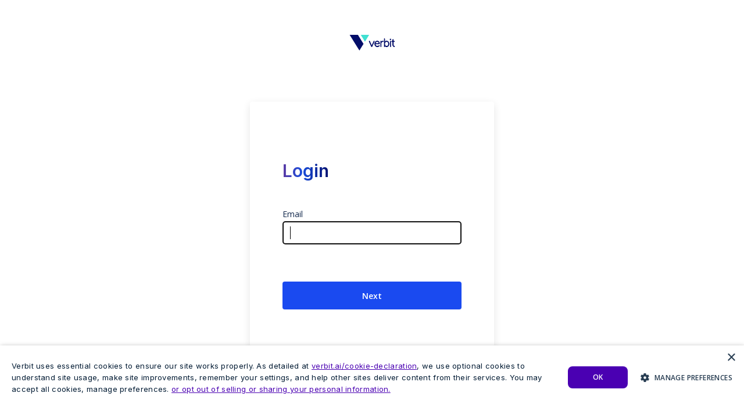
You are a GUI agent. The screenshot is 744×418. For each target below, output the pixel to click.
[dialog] (372, 381)
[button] (686, 377)
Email (292, 213)
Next (372, 295)
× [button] (731, 358)
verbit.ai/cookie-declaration (364, 365)
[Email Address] (372, 232)
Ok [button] (598, 377)
